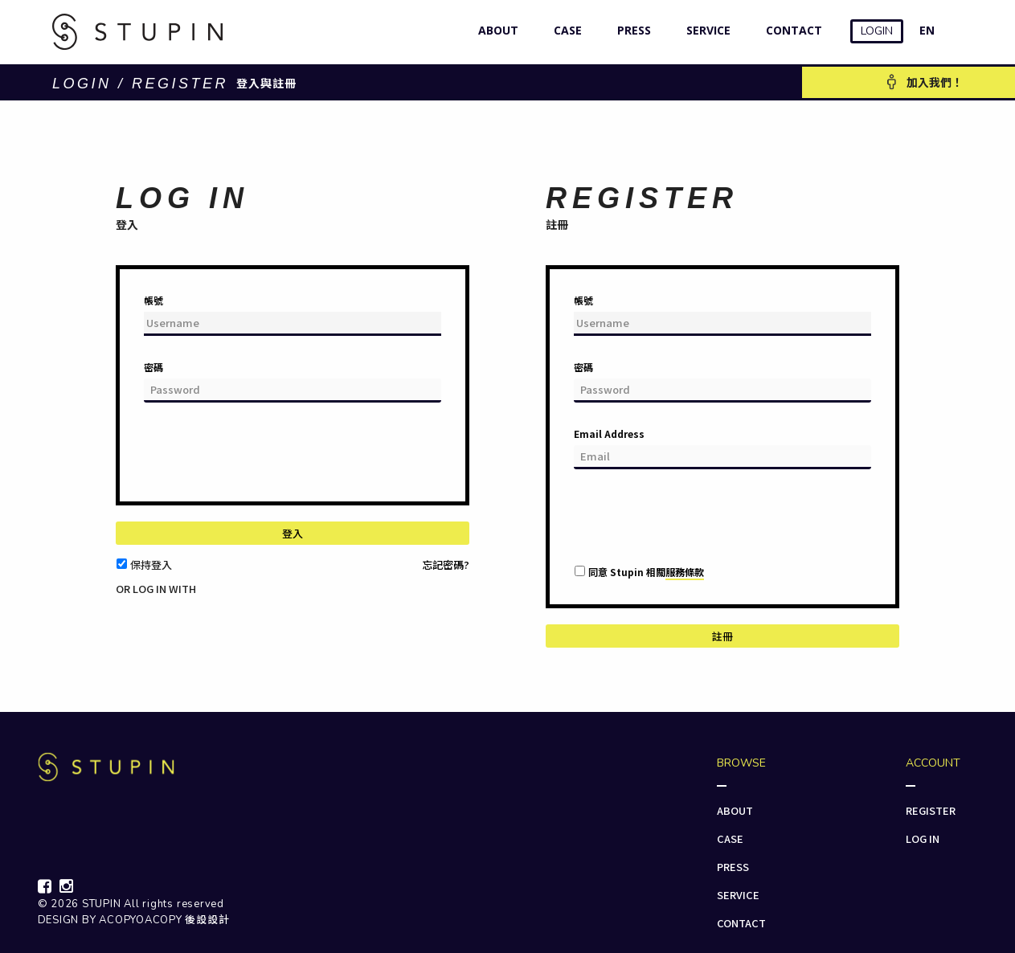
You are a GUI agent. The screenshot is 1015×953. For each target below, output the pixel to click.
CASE (564, 30)
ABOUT (494, 30)
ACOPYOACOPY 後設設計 (164, 920)
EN (927, 30)
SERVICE (705, 30)
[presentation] (266, 458)
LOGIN (877, 31)
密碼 (153, 367)
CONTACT (790, 30)
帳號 (153, 300)
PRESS (630, 30)
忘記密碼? (445, 564)
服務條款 (684, 572)
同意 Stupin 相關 (646, 572)
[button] (126, 602)
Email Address (609, 433)
